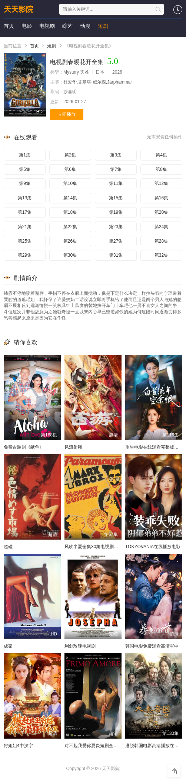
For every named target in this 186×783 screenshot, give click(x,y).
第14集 (70, 197)
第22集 (70, 226)
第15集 (116, 197)
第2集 (70, 155)
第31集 (116, 255)
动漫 (85, 26)
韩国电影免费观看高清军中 (152, 646)
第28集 (161, 241)
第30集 (70, 255)
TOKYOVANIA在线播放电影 (152, 546)
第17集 (24, 212)
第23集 (116, 226)
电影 (26, 26)
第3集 (116, 155)
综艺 (67, 26)
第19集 (116, 212)
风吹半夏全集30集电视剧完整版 (95, 546)
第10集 (70, 183)
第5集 (24, 169)
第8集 (161, 169)
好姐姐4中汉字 (18, 745)
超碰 (8, 546)
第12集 (161, 183)
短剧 (103, 26)
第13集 (24, 197)
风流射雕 (73, 447)
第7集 (116, 169)
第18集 (70, 212)
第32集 (161, 255)
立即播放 (67, 114)
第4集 (161, 155)
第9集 (24, 183)
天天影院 (18, 9)
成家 (8, 646)
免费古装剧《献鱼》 (24, 447)
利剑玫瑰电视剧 (80, 646)
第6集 (70, 169)
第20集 (161, 212)
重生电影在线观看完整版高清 (154, 447)
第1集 (24, 155)
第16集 (161, 197)
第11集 (116, 183)
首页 (9, 26)
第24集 (161, 226)
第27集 (116, 241)
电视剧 (47, 26)
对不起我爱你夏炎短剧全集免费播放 (100, 745)
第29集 (24, 255)
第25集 (24, 241)
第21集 (24, 226)
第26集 (70, 241)
